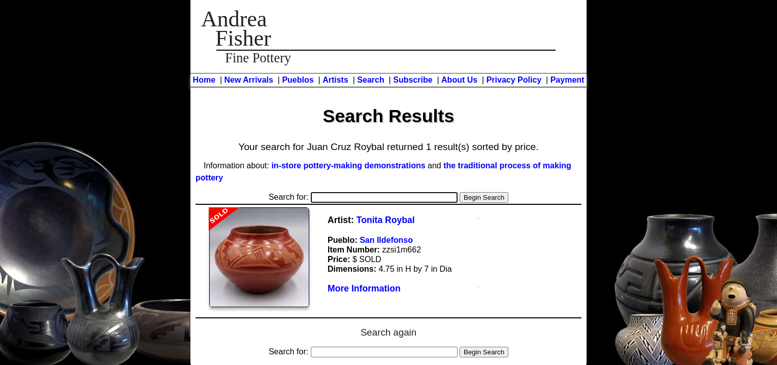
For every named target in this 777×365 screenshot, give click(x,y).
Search (370, 80)
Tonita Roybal (386, 220)
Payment (568, 80)
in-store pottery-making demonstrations (348, 165)
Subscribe (412, 80)
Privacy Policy (514, 80)
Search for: (363, 197)
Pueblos (297, 80)
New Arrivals (248, 80)
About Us (459, 80)
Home (204, 80)
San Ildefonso (386, 240)
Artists (335, 80)
